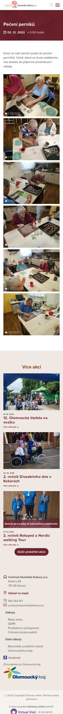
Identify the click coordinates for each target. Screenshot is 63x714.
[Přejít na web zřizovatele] (31, 673)
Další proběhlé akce (32, 552)
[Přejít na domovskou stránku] (18, 5)
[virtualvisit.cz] (23, 712)
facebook (14, 658)
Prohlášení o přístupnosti (23, 628)
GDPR (11, 624)
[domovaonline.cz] (36, 706)
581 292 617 (15, 601)
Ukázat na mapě (18, 593)
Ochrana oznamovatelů (22, 632)
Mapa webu (15, 620)
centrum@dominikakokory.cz (26, 606)
